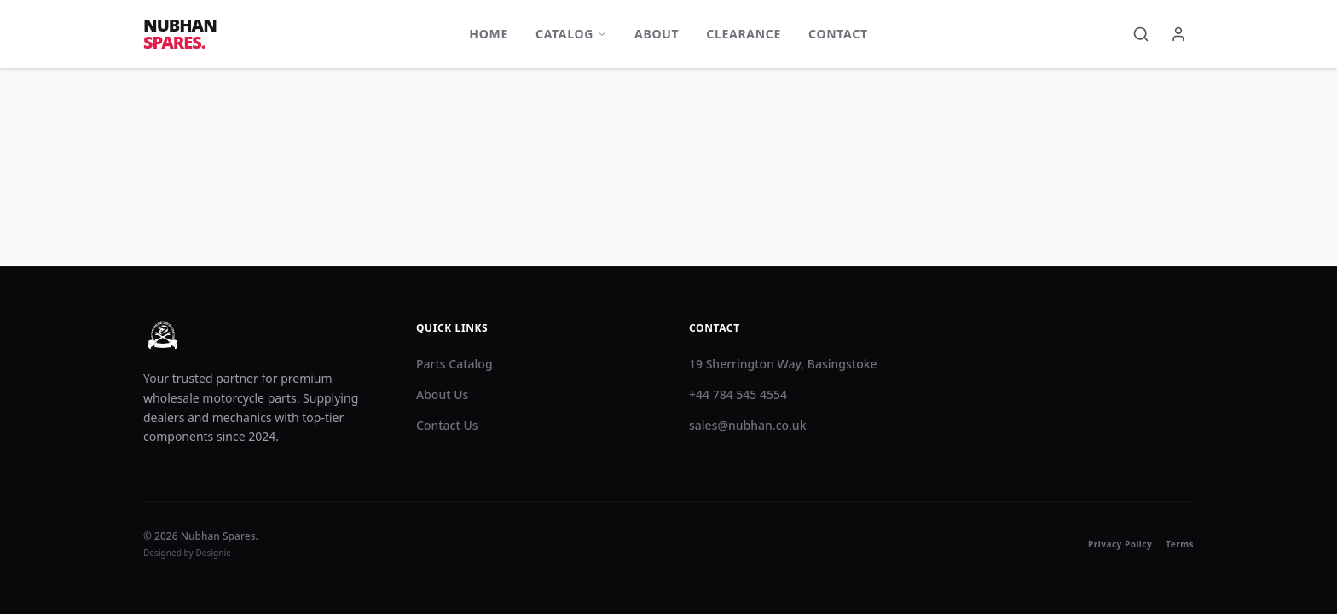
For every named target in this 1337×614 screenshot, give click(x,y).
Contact (838, 34)
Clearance (743, 34)
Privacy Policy (1120, 544)
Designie (214, 553)
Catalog (571, 34)
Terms (1180, 544)
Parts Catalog (454, 364)
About (656, 34)
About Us (442, 394)
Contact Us (447, 425)
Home (488, 34)
